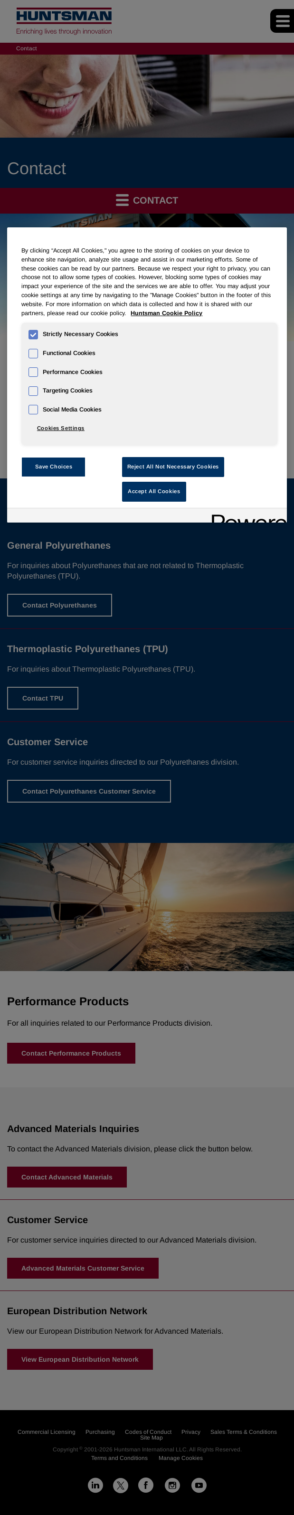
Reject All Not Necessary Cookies (173, 466)
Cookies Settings (61, 428)
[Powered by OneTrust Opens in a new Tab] (246, 517)
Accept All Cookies (154, 491)
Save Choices (54, 466)
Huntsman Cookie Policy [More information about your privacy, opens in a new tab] (166, 313)
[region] (146, 375)
